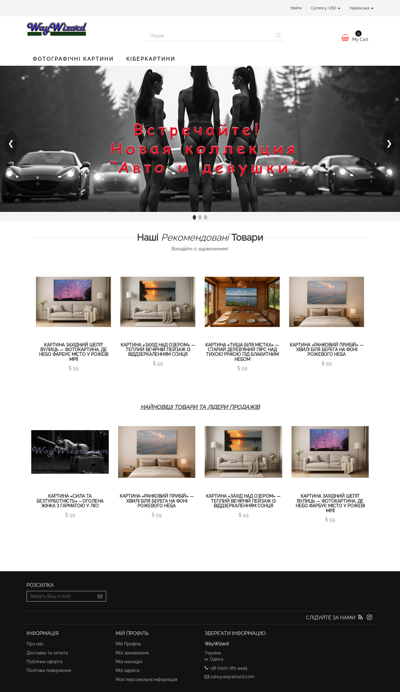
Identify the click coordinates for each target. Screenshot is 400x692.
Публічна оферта (44, 661)
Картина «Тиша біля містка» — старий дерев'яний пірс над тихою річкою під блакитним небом (242, 352)
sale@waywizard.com (232, 676)
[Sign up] (100, 596)
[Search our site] (209, 35)
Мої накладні (129, 661)
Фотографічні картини (73, 59)
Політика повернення (49, 670)
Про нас (35, 643)
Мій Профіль (128, 643)
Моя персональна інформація (146, 679)
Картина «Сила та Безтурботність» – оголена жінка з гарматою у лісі (70, 501)
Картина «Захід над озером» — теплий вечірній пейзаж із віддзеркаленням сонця (158, 349)
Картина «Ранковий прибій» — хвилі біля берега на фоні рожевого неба (327, 349)
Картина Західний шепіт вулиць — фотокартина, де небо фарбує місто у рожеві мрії (73, 352)
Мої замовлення (132, 652)
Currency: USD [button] (325, 8)
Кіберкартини (150, 59)
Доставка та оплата (47, 652)
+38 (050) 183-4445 (228, 667)
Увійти (296, 8)
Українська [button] (361, 8)
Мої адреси (127, 670)
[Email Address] (60, 596)
